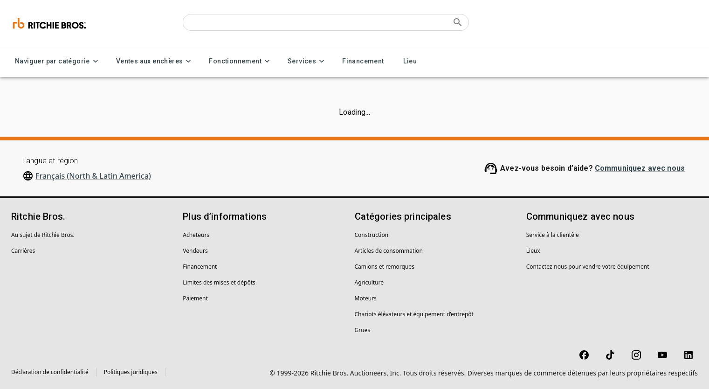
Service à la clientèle (552, 235)
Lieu (410, 61)
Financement (362, 61)
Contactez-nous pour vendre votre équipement (587, 267)
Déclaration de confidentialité (50, 372)
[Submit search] (457, 22)
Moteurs (366, 298)
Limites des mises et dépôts (219, 282)
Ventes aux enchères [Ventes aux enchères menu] (155, 61)
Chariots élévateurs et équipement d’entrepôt (414, 314)
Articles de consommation (389, 251)
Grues (363, 330)
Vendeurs (195, 251)
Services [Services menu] (307, 61)
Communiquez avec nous (640, 168)
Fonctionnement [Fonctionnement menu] (240, 61)
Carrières (23, 251)
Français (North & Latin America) (93, 176)
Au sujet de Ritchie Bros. (43, 235)
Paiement (195, 298)
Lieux (533, 251)
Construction (372, 235)
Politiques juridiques (131, 372)
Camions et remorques (384, 267)
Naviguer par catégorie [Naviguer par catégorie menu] (58, 61)
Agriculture (369, 282)
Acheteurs (196, 235)
